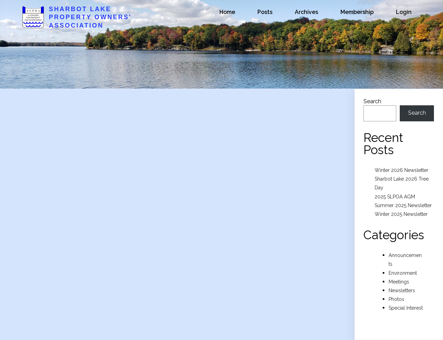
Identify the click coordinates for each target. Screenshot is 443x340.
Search (372, 101)
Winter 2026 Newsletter (401, 170)
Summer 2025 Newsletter (403, 205)
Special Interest (406, 308)
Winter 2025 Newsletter (401, 214)
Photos (396, 299)
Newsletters (402, 290)
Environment (403, 273)
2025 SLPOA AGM (395, 196)
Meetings (399, 282)
